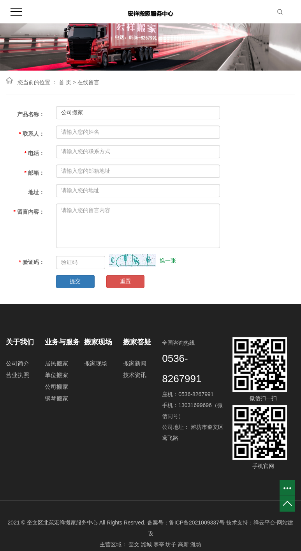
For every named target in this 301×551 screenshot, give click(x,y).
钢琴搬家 (56, 398)
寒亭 (158, 544)
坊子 (170, 544)
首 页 (65, 82)
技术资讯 (134, 375)
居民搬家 (56, 363)
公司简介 (17, 363)
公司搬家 (56, 386)
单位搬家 (56, 375)
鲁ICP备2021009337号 (197, 522)
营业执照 (17, 375)
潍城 (146, 544)
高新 (183, 544)
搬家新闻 (134, 363)
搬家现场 (95, 363)
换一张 (168, 260)
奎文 (133, 544)
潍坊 (195, 544)
